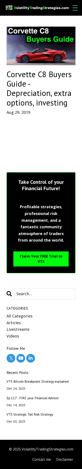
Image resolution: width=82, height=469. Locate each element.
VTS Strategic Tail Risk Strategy (30, 414)
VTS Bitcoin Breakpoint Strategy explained (38, 381)
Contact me (41, 459)
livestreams (18, 329)
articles (14, 322)
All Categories (20, 316)
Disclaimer (64, 459)
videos (13, 336)
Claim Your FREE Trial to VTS (41, 259)
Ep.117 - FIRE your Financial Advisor (33, 398)
